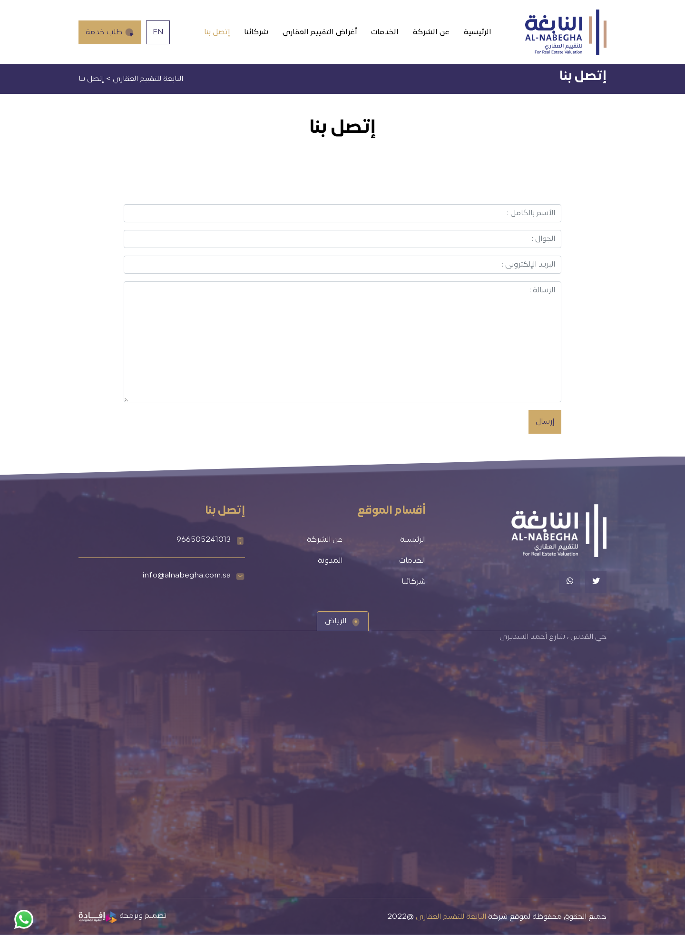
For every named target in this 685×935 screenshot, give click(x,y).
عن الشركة (431, 32)
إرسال (545, 422)
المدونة (330, 561)
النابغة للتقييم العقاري (451, 917)
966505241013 (203, 540)
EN (158, 32)
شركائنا (256, 32)
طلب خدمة (110, 32)
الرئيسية (477, 32)
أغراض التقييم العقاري (320, 32)
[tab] (343, 621)
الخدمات (385, 32)
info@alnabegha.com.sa (187, 575)
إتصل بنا (217, 32)
